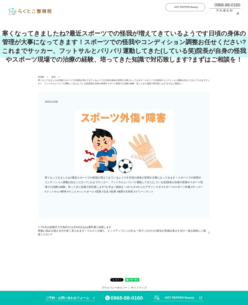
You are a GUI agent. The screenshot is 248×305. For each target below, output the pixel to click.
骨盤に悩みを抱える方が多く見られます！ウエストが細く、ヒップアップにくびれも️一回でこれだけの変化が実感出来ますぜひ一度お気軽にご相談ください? (122, 232)
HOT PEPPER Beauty (186, 7)
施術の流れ (174, 15)
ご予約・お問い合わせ (220, 15)
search (237, 15)
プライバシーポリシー (114, 287)
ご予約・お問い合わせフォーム (67, 297)
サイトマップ (139, 287)
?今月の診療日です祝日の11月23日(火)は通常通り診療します (75, 227)
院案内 (105, 15)
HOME (93, 15)
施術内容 (158, 15)
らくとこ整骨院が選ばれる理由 (131, 15)
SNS (53, 77)
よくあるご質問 (194, 15)
